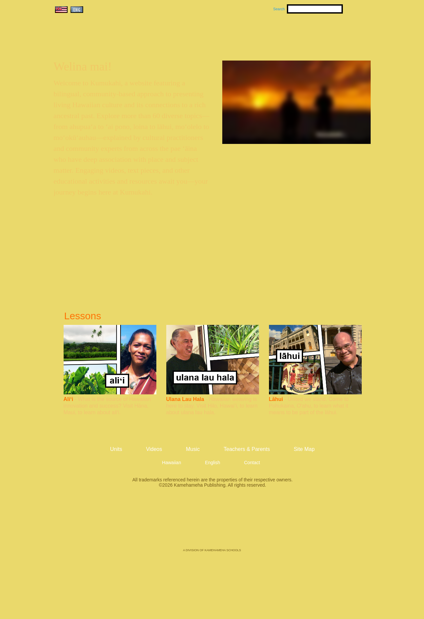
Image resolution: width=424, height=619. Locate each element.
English (212, 462)
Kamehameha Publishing (212, 523)
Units (202, 33)
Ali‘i (68, 399)
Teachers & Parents (330, 33)
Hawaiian (171, 462)
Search (279, 9)
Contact (252, 462)
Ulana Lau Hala (185, 399)
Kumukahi (110, 42)
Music (244, 33)
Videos (275, 33)
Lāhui (276, 399)
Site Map (304, 449)
